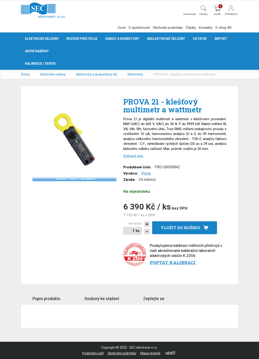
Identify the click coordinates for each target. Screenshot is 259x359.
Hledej (203, 14)
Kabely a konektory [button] (122, 39)
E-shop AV (224, 28)
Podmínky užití (93, 353)
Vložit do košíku (180, 227)
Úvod (121, 28)
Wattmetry (135, 74)
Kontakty (205, 28)
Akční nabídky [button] (37, 51)
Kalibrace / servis (40, 63)
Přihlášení (231, 14)
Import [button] (220, 39)
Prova (146, 173)
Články (191, 28)
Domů (25, 74)
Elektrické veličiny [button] (42, 39)
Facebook (190, 14)
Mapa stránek (150, 353)
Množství (135, 223)
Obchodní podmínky (168, 28)
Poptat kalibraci (173, 262)
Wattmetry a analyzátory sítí (96, 74)
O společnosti (139, 28)
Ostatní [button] (200, 39)
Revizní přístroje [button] (81, 39)
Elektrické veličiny (53, 74)
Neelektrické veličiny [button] (166, 39)
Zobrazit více (133, 156)
